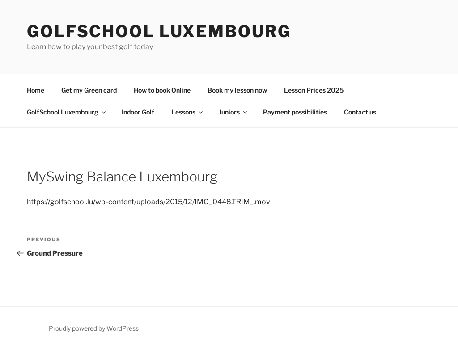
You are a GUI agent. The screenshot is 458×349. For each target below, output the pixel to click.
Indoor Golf (138, 112)
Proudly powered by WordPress (94, 328)
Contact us (360, 112)
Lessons (187, 112)
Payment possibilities (295, 112)
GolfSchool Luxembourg (159, 31)
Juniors (233, 112)
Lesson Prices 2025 (314, 90)
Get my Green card (89, 90)
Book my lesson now (237, 90)
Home (35, 90)
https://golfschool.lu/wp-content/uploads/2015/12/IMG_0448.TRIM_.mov (148, 202)
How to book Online (162, 90)
